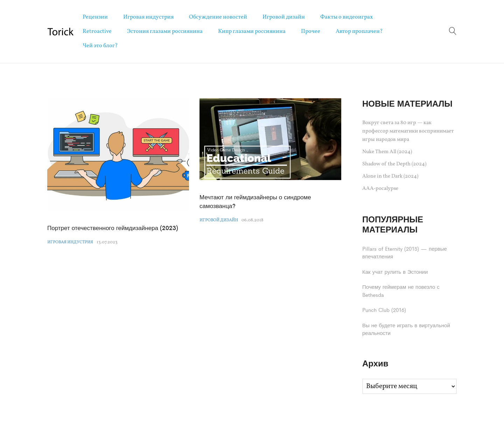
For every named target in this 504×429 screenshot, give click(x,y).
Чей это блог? (100, 46)
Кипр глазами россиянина (252, 31)
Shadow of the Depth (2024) (394, 164)
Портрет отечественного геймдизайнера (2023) (112, 227)
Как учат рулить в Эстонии (395, 271)
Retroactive (97, 31)
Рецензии (95, 17)
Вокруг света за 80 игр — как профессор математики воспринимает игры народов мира (408, 131)
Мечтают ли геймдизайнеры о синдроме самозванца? (255, 201)
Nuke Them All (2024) (387, 152)
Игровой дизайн (283, 17)
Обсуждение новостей (218, 17)
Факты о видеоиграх (346, 17)
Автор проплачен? (359, 31)
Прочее (310, 31)
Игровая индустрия (148, 17)
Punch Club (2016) (384, 309)
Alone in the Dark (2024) (390, 176)
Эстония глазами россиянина (165, 31)
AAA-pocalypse (380, 188)
